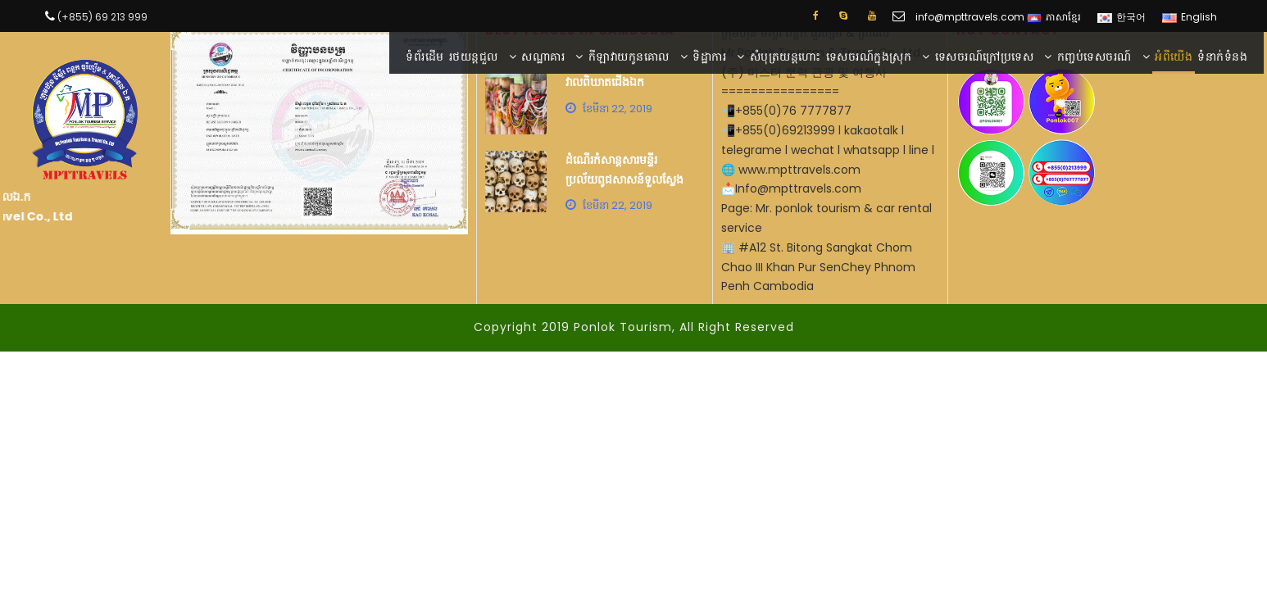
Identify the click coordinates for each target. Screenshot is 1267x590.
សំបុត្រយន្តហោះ (785, 56)
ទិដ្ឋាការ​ (709, 56)
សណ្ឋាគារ (543, 56)
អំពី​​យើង (1173, 56)
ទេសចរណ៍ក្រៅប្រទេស (984, 56)
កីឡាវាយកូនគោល (629, 56)
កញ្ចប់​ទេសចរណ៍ (1094, 56)
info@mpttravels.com (969, 17)
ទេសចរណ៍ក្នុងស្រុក (869, 56)
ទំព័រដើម (425, 56)
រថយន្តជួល (473, 56)
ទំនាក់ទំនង (1222, 56)
